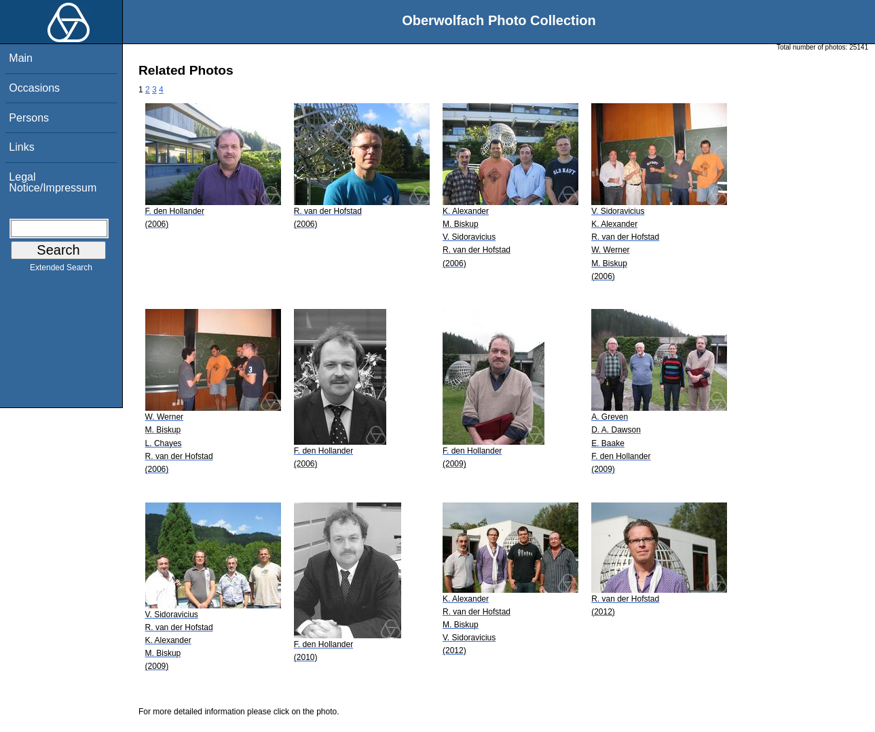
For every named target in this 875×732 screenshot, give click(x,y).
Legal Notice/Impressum (52, 182)
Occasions (34, 88)
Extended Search (61, 270)
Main (21, 58)
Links (21, 147)
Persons (29, 118)
